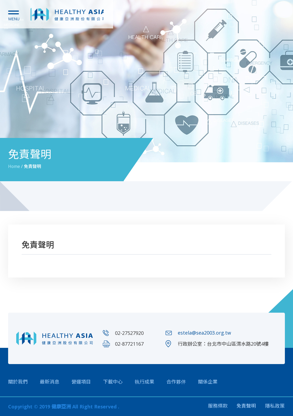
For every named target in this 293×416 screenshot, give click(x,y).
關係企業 (208, 381)
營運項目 (81, 381)
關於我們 (18, 381)
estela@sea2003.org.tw (204, 333)
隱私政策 (275, 406)
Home (14, 166)
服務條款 (217, 406)
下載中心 (113, 381)
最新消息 (49, 381)
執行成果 (144, 381)
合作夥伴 (176, 381)
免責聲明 (246, 406)
